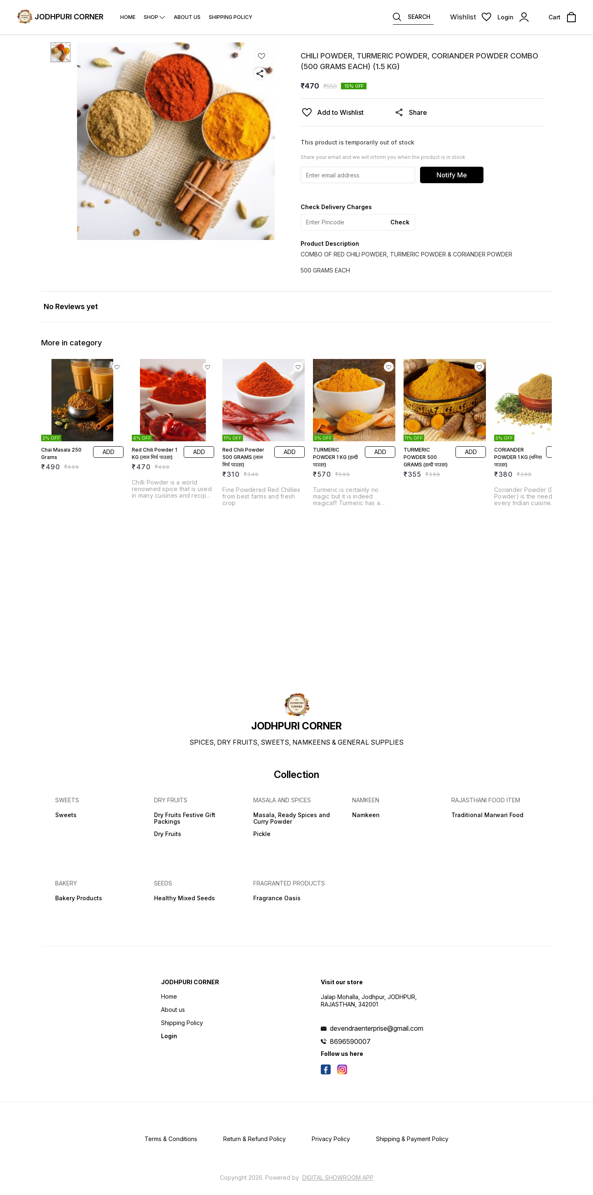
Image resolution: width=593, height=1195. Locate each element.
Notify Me (452, 175)
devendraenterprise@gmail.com (376, 1028)
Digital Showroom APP (338, 1177)
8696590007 (350, 1041)
